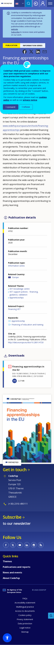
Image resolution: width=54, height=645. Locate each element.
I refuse (26, 107)
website (14, 29)
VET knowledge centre (19, 289)
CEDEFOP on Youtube (20, 545)
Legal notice (24, 627)
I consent (10, 107)
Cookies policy (24, 615)
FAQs (24, 598)
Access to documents (25, 611)
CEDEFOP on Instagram (34, 545)
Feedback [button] (51, 616)
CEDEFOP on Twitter (13, 545)
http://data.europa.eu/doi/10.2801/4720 (26, 342)
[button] (24, 51)
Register (42, 3)
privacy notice (30, 100)
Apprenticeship (18, 321)
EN (14, 380)
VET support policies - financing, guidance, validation (23, 293)
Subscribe (15, 32)
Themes (7, 561)
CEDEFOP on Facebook (6, 545)
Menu (50, 3)
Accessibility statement (25, 602)
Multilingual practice (25, 606)
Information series (16, 265)
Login (35, 3)
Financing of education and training (27, 324)
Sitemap (25, 632)
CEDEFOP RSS (41, 545)
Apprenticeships (16, 297)
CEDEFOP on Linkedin (27, 545)
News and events (12, 572)
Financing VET (14, 309)
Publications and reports (16, 566)
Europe (15, 277)
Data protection (25, 623)
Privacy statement (25, 619)
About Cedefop (11, 578)
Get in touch (15, 469)
